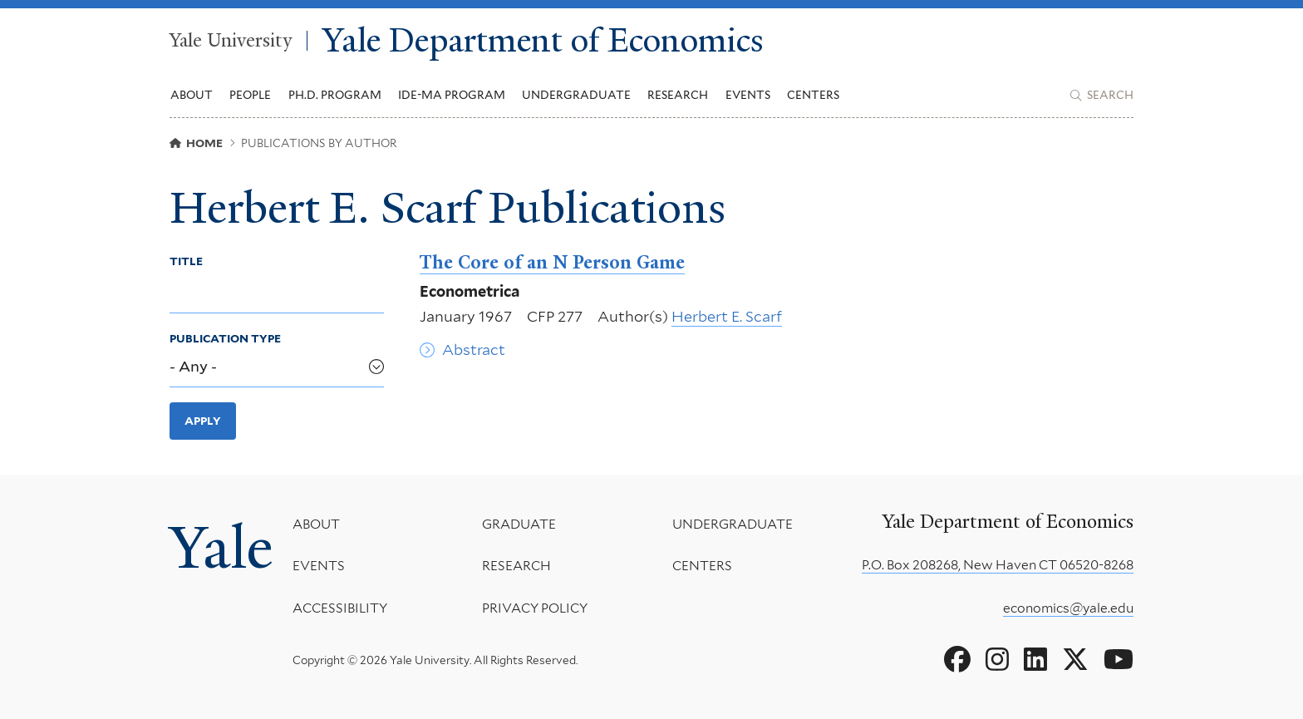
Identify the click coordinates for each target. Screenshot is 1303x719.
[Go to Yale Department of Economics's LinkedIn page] (1035, 660)
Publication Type (225, 338)
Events (747, 94)
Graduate (519, 524)
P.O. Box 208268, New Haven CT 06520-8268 (997, 565)
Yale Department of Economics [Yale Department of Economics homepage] (543, 41)
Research (516, 566)
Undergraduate (732, 524)
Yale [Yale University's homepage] (221, 547)
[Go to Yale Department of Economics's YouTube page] (1118, 660)
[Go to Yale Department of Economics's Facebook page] (957, 660)
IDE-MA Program (451, 94)
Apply (202, 420)
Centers (813, 94)
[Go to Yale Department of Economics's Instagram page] (997, 660)
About (316, 524)
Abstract (473, 349)
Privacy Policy (535, 608)
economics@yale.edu (1068, 608)
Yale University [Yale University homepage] (231, 41)
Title (186, 261)
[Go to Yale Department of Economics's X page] (1075, 660)
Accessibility (340, 608)
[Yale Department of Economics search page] (1101, 95)
